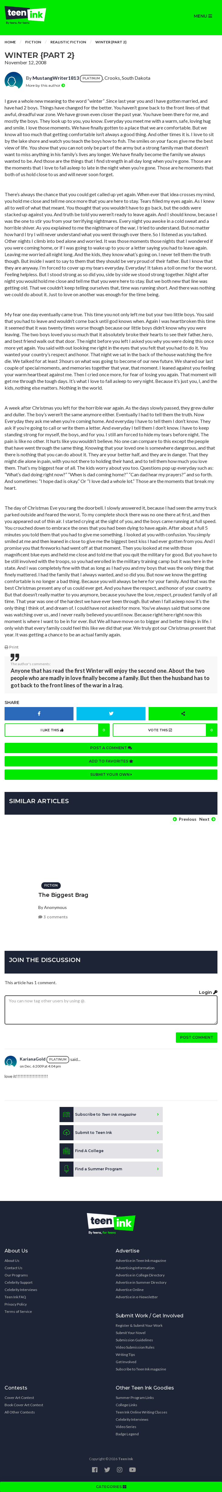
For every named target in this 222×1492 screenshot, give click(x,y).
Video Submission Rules (135, 1347)
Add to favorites (111, 761)
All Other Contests (20, 1412)
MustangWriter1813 (55, 78)
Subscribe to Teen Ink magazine (141, 1369)
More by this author (45, 85)
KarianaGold (33, 1058)
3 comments (53, 917)
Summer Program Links (135, 1397)
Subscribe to (98, 1114)
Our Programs (16, 1275)
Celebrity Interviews (21, 1289)
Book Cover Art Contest (24, 1405)
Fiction (33, 42)
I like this (75, 730)
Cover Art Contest (19, 1397)
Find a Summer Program (91, 1169)
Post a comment (111, 748)
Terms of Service (18, 1311)
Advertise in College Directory (140, 1275)
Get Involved (126, 1362)
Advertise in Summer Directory (141, 1282)
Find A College (82, 1150)
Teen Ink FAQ (15, 1297)
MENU (203, 16)
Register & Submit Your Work (139, 1325)
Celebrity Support (18, 1282)
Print (12, 647)
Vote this (182, 730)
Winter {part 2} (110, 42)
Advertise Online (130, 1289)
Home (10, 42)
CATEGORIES (111, 1486)
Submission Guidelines (134, 1340)
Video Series (126, 1426)
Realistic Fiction (68, 42)
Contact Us (13, 1268)
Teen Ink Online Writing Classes (141, 1412)
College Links (126, 1405)
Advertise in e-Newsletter (137, 1297)
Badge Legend (127, 1434)
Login (208, 992)
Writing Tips (125, 1354)
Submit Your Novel (130, 1332)
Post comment (196, 1037)
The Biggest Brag (63, 895)
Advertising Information (135, 1268)
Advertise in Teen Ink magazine (141, 1260)
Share (12, 702)
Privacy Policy (16, 1304)
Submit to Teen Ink (86, 1132)
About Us (12, 1260)
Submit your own (111, 774)
